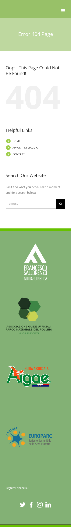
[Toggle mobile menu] (63, 11)
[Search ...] (31, 204)
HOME (16, 141)
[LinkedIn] (48, 505)
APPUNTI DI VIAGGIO (25, 147)
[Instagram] (40, 505)
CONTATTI (18, 154)
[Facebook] (31, 505)
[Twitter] (23, 505)
